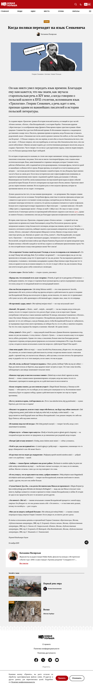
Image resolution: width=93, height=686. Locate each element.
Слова (61, 11)
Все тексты (24, 563)
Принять (62, 678)
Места (47, 11)
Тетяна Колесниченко (55, 588)
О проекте (46, 644)
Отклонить (77, 678)
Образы (76, 11)
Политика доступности (46, 653)
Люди (19, 11)
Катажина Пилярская (49, 34)
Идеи (33, 11)
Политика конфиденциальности (46, 649)
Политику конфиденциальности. (23, 682)
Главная (5, 11)
